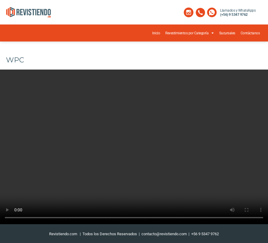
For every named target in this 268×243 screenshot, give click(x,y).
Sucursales (227, 33)
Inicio (156, 33)
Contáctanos (250, 33)
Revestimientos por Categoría (189, 33)
